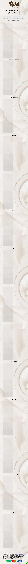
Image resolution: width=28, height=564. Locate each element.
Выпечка (9, 20)
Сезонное (5, 16)
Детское (14, 18)
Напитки (18, 20)
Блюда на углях (18, 18)
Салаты (4, 18)
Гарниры (23, 18)
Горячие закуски (15, 16)
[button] (27, 563)
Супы (7, 18)
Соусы (23, 16)
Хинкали (20, 16)
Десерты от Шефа (14, 20)
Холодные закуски (10, 16)
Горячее (11, 18)
